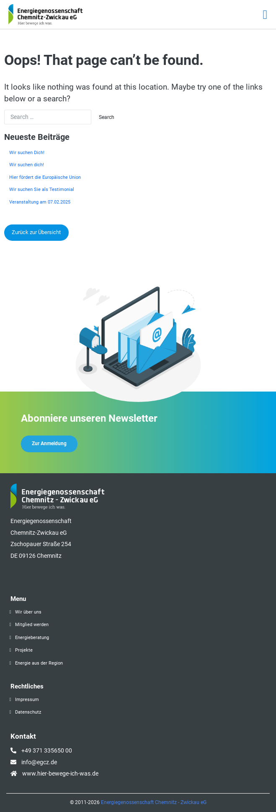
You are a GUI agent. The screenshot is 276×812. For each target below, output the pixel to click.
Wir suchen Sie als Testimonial (41, 189)
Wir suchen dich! (26, 165)
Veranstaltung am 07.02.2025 (39, 202)
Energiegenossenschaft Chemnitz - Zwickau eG (153, 802)
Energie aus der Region (39, 663)
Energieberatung (32, 637)
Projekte (24, 650)
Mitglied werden (32, 624)
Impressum (27, 699)
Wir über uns (28, 612)
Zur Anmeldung (49, 443)
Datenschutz (28, 712)
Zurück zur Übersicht (36, 232)
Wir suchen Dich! (26, 152)
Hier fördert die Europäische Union (45, 177)
